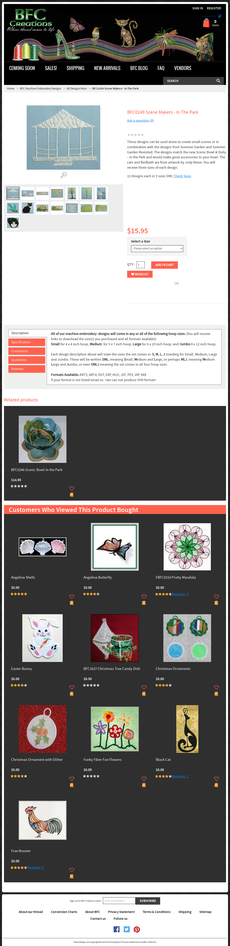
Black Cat (163, 760)
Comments (19, 351)
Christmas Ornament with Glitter (37, 760)
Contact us (98, 919)
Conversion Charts (64, 912)
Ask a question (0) (140, 120)
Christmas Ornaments (173, 669)
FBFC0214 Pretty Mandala (176, 578)
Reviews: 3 (180, 594)
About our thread (31, 912)
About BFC (92, 912)
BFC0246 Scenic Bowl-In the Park (36, 470)
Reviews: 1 (180, 776)
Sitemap (205, 912)
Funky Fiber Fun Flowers (103, 760)
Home (10, 89)
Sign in (197, 8)
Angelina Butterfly (98, 578)
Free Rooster (21, 851)
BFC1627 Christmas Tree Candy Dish (112, 669)
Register (214, 8)
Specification (21, 342)
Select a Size (140, 241)
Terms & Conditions (157, 912)
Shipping (184, 912)
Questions (19, 360)
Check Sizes (182, 176)
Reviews (17, 369)
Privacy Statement (121, 912)
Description (20, 333)
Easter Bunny (21, 669)
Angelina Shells (23, 578)
